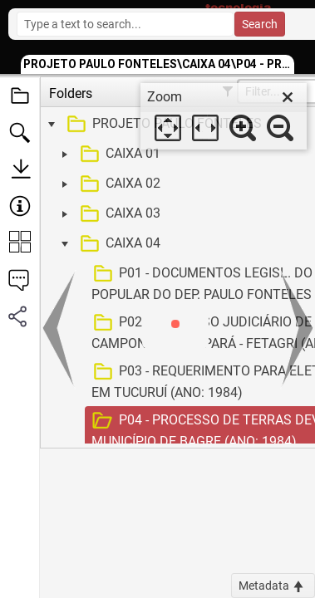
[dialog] (223, 116)
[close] (287, 97)
